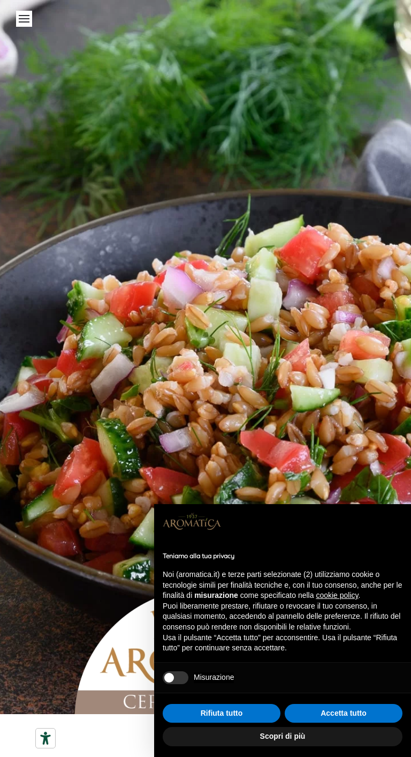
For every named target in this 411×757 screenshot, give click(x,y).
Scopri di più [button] (283, 736)
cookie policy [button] (337, 595)
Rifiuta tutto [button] (222, 713)
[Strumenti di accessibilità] (45, 738)
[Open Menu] (24, 18)
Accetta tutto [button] (344, 713)
